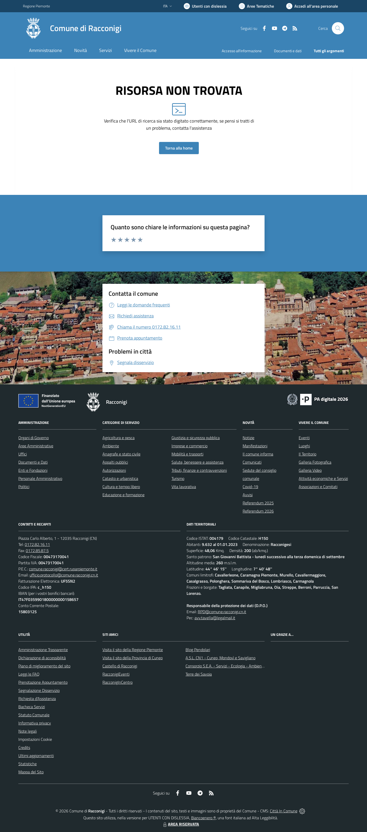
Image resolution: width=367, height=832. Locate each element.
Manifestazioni (255, 446)
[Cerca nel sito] (338, 28)
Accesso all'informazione (242, 51)
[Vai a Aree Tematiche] (256, 6)
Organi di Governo (33, 438)
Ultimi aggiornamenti (36, 756)
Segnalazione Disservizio (39, 690)
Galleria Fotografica (315, 462)
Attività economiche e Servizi (323, 478)
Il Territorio (307, 454)
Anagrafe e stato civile (121, 454)
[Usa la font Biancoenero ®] (205, 6)
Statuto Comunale (33, 715)
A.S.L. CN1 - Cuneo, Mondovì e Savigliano (220, 658)
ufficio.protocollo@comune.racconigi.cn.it (64, 575)
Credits (24, 747)
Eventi (304, 438)
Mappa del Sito (31, 772)
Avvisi (248, 495)
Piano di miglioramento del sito (44, 666)
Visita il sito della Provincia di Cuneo (132, 658)
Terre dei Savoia (199, 674)
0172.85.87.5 (37, 550)
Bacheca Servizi (31, 707)
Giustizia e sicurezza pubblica (196, 438)
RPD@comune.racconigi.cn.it (222, 612)
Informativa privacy (34, 723)
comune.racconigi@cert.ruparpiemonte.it (63, 569)
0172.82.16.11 (37, 544)
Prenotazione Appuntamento (43, 682)
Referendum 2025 (258, 503)
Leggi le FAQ (29, 674)
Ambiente (110, 446)
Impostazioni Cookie (35, 739)
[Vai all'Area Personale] (312, 6)
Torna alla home (179, 148)
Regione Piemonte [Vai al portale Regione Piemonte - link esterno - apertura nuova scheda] (36, 6)
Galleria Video (310, 470)
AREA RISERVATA (180, 824)
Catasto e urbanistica (120, 478)
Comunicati (252, 462)
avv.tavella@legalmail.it (214, 618)
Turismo (178, 478)
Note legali (27, 731)
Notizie (248, 438)
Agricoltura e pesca (118, 438)
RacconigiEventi (115, 674)
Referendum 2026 (258, 511)
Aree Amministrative (35, 446)
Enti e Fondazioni (32, 470)
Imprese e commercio (189, 446)
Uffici (22, 454)
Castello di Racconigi (119, 666)
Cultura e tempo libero (121, 487)
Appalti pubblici (115, 462)
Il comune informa (258, 454)
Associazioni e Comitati (318, 487)
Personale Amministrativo (40, 478)
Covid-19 (250, 487)
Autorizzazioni (114, 470)
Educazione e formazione (123, 495)
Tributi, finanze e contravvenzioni (199, 470)
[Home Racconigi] (72, 28)
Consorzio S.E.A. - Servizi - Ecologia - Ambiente (225, 666)
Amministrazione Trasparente (43, 650)
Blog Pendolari (198, 650)
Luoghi (304, 446)
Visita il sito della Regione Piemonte (132, 650)
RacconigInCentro (117, 682)
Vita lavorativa (184, 487)
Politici (23, 487)
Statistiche (27, 764)
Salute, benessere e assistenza (198, 462)
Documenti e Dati (33, 462)
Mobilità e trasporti (187, 454)
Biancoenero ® (203, 818)
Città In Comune (283, 811)
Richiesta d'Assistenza (37, 698)
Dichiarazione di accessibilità (42, 658)
